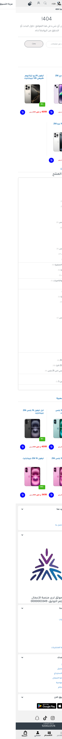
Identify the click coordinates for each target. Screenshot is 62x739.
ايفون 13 (55, 196)
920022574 (30, 726)
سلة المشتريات (50, 620)
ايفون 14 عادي (53, 207)
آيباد (57, 186)
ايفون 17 (56, 233)
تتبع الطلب (52, 638)
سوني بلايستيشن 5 (50, 382)
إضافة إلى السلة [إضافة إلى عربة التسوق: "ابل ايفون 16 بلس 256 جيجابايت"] (6, 447)
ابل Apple (55, 180)
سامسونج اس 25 (51, 360)
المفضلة (53, 624)
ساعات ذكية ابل (52, 254)
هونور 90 (55, 329)
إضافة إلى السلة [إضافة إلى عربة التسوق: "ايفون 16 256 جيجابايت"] (6, 495)
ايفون (57, 191)
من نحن (53, 516)
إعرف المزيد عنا (49, 509)
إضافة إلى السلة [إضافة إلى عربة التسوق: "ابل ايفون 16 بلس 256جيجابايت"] (35, 447)
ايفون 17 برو (54, 244)
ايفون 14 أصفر (53, 201)
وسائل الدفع (51, 664)
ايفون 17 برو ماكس (51, 249)
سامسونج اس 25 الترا (49, 366)
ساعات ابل (54, 339)
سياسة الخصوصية (48, 683)
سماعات (55, 344)
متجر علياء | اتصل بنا (48, 525)
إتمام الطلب (51, 634)
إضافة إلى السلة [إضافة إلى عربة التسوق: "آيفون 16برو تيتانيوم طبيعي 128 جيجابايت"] (6, 112)
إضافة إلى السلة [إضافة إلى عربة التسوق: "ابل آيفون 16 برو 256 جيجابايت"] (35, 160)
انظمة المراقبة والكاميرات (48, 281)
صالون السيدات (52, 275)
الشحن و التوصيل (49, 669)
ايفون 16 (55, 212)
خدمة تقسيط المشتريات (46, 648)
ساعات (56, 334)
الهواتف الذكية (53, 302)
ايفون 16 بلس (53, 228)
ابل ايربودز (55, 350)
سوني (56, 376)
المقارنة (53, 629)
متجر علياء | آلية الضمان (47, 678)
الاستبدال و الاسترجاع (47, 673)
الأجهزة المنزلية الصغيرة (49, 265)
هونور (57, 323)
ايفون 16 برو (54, 217)
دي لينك (56, 286)
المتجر (54, 615)
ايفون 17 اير (54, 238)
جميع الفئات (54, 292)
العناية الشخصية (52, 270)
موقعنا (54, 520)
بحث (18, 44)
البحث (29, 3)
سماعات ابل (54, 260)
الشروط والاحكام (49, 687)
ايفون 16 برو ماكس (51, 222)
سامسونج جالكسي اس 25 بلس (45, 371)
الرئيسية (56, 10)
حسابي (54, 643)
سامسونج (54, 355)
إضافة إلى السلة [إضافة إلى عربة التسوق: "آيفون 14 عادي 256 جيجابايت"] (35, 112)
